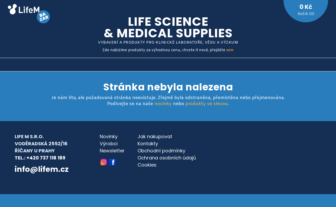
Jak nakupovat (155, 136)
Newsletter (112, 150)
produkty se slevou (206, 104)
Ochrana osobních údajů (167, 157)
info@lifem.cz (42, 169)
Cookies (147, 165)
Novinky (109, 136)
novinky (163, 104)
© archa (24, 184)
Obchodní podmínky (161, 150)
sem (230, 50)
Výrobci (109, 143)
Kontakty (148, 143)
